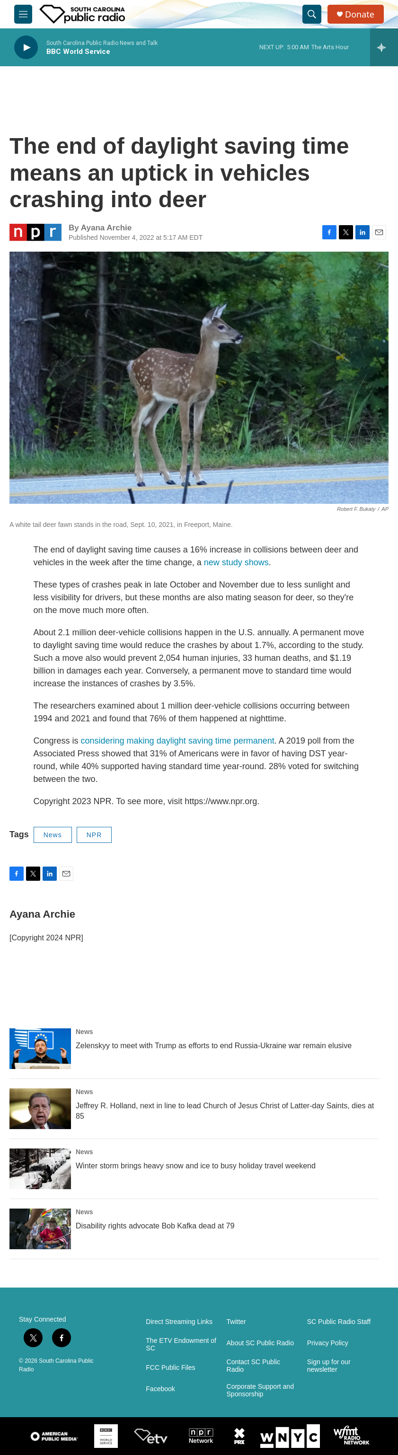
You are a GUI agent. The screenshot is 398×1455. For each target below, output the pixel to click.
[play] (26, 47)
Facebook (160, 1389)
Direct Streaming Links (179, 1321)
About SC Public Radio (260, 1343)
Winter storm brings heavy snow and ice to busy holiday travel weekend (196, 1166)
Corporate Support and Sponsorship (260, 1390)
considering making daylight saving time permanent (177, 740)
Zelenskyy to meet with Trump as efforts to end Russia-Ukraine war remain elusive (214, 1046)
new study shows (236, 562)
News (53, 835)
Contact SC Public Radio (254, 1366)
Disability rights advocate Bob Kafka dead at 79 (155, 1226)
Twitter (236, 1321)
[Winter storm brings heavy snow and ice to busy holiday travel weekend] (40, 1168)
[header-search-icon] (311, 14)
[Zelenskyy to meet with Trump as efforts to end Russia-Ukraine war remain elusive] (40, 1048)
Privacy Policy (327, 1343)
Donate (359, 14)
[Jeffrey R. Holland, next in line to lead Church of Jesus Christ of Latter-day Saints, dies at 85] (40, 1108)
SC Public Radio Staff (339, 1321)
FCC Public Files (170, 1367)
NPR (94, 835)
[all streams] (384, 47)
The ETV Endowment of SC (181, 1344)
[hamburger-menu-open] (23, 14)
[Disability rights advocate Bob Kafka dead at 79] (40, 1229)
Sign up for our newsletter (329, 1366)
